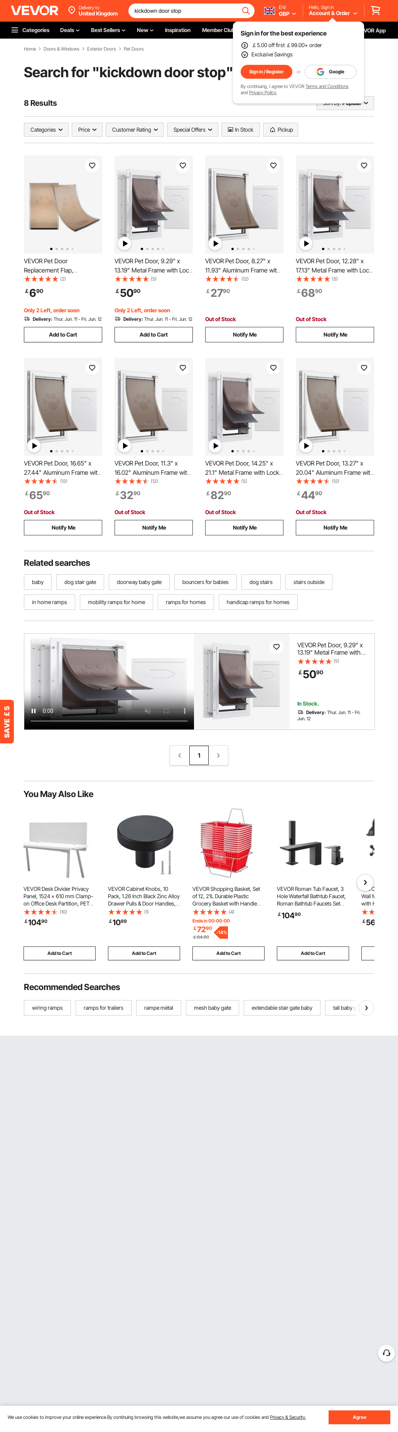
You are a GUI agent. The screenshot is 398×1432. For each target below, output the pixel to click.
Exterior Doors (101, 49)
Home (30, 49)
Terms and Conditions (327, 86)
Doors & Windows (61, 49)
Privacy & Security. (288, 1417)
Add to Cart (63, 334)
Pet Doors (134, 49)
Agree (359, 1417)
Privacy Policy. (263, 92)
